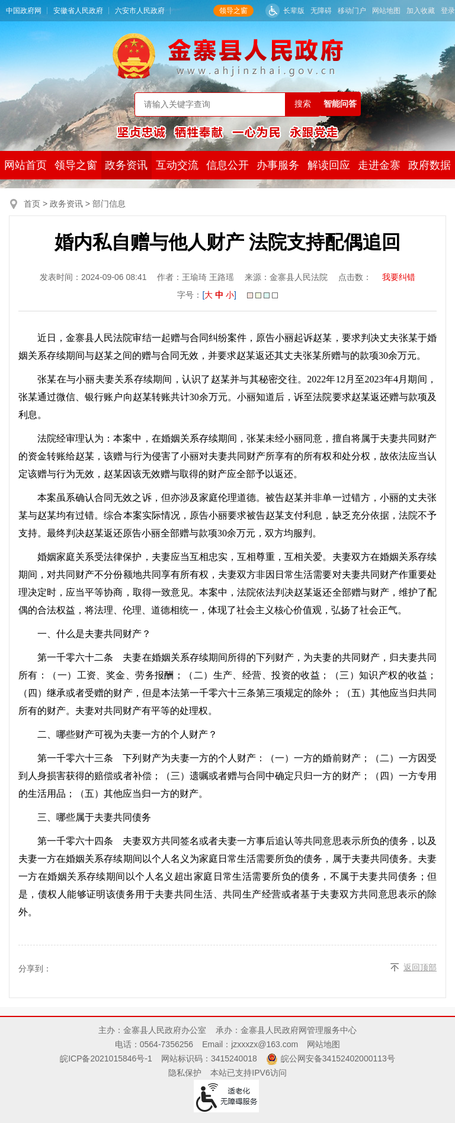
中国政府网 (23, 11)
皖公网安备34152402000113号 (338, 1058)
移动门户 (352, 11)
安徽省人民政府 (78, 11)
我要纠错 (398, 277)
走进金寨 (379, 165)
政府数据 (429, 165)
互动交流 (177, 165)
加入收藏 (420, 11)
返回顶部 (420, 967)
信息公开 (227, 165)
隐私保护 (184, 1072)
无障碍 (321, 11)
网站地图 (386, 11)
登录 (448, 11)
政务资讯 (126, 165)
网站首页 (25, 165)
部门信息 (109, 203)
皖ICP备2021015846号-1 (106, 1058)
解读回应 (328, 165)
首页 (32, 203)
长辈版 (294, 11)
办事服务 (278, 165)
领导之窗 (233, 11)
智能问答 (340, 103)
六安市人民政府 (140, 11)
